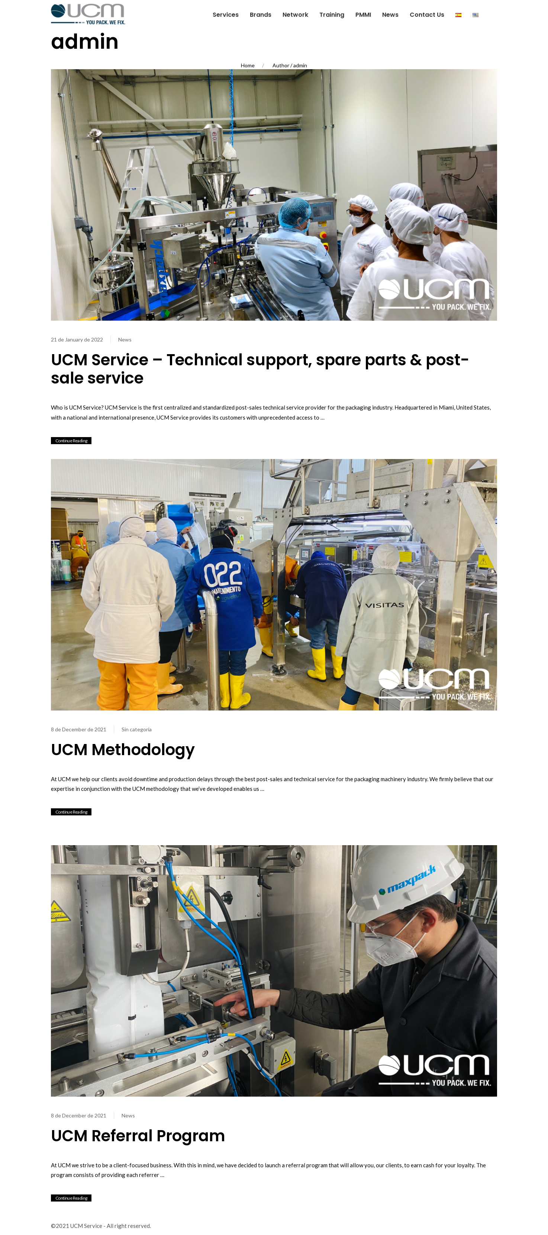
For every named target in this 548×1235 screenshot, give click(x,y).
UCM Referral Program (138, 1136)
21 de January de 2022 (77, 339)
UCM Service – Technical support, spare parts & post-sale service (260, 369)
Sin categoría (137, 729)
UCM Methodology (123, 750)
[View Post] (274, 193)
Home (248, 65)
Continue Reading (71, 440)
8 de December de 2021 (78, 729)
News (125, 339)
